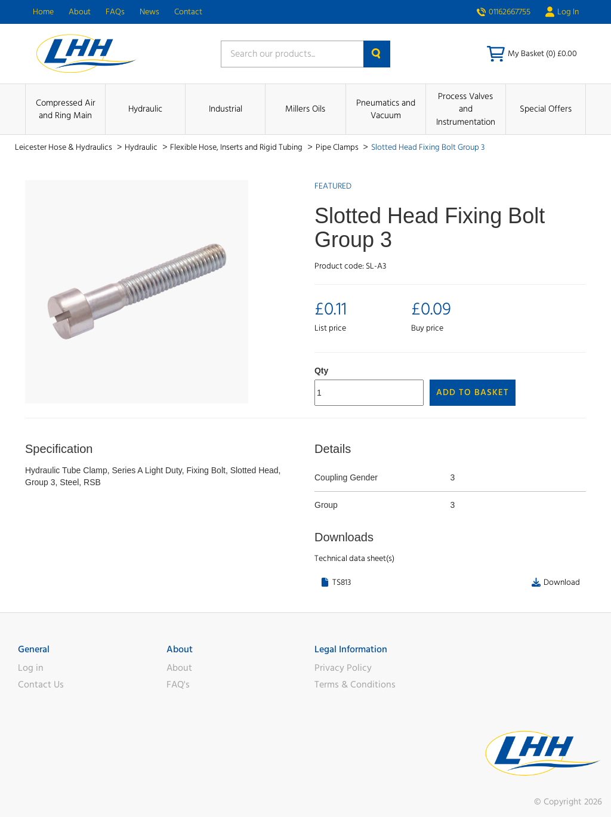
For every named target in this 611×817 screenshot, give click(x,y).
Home (43, 12)
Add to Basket (472, 392)
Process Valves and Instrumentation (465, 109)
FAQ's (178, 684)
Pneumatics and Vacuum (385, 109)
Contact (188, 12)
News (149, 12)
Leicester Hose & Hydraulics (64, 147)
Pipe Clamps (338, 147)
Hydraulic (145, 108)
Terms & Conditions (355, 684)
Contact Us (41, 684)
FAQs (115, 12)
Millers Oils (305, 108)
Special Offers (546, 108)
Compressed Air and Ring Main (65, 109)
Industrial (225, 108)
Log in (31, 668)
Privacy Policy (343, 668)
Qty (321, 370)
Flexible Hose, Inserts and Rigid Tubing (237, 147)
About (80, 12)
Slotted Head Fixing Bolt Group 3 (428, 147)
